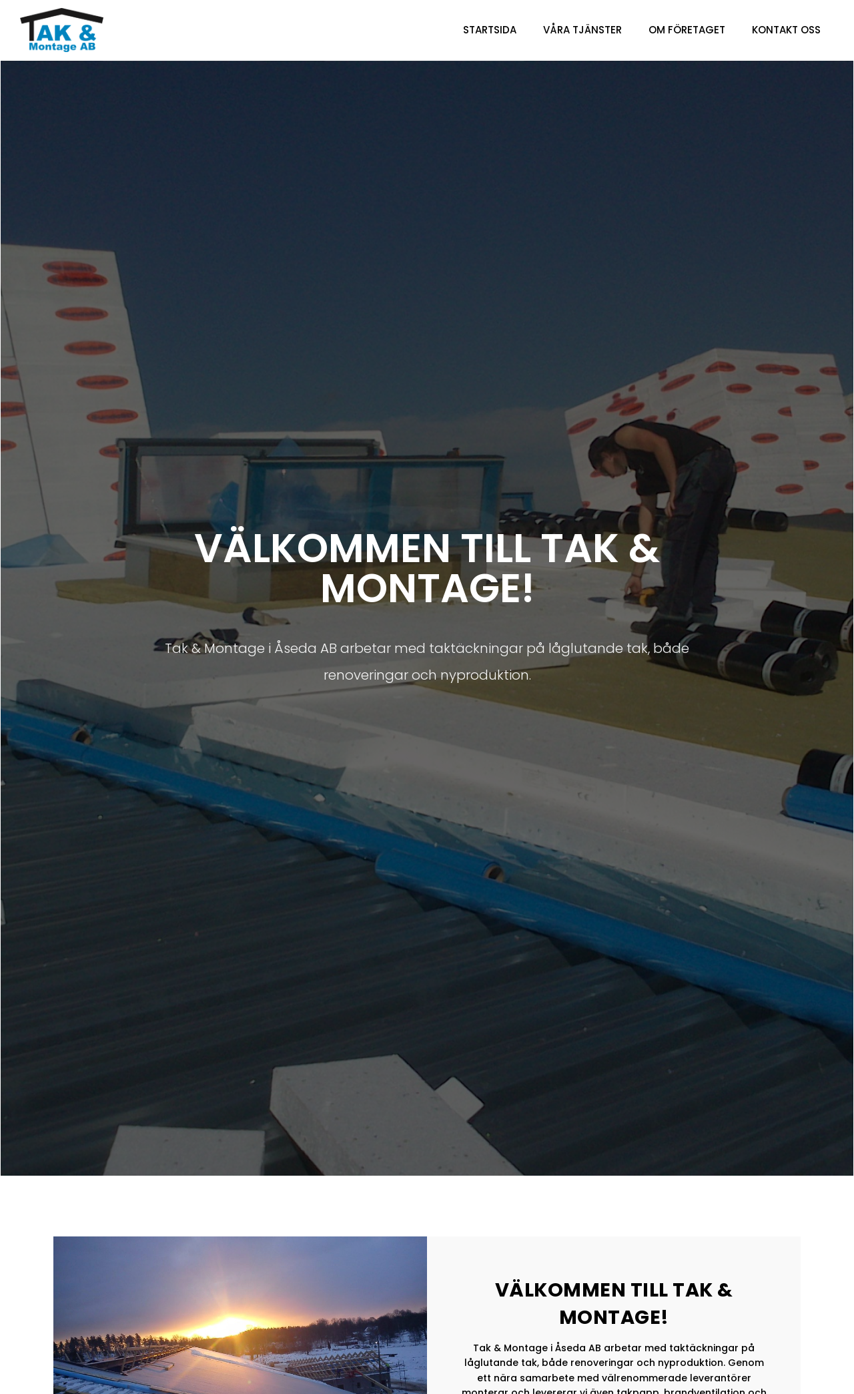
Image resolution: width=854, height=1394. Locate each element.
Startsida (489, 30)
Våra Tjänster (582, 30)
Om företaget (687, 30)
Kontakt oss (786, 30)
